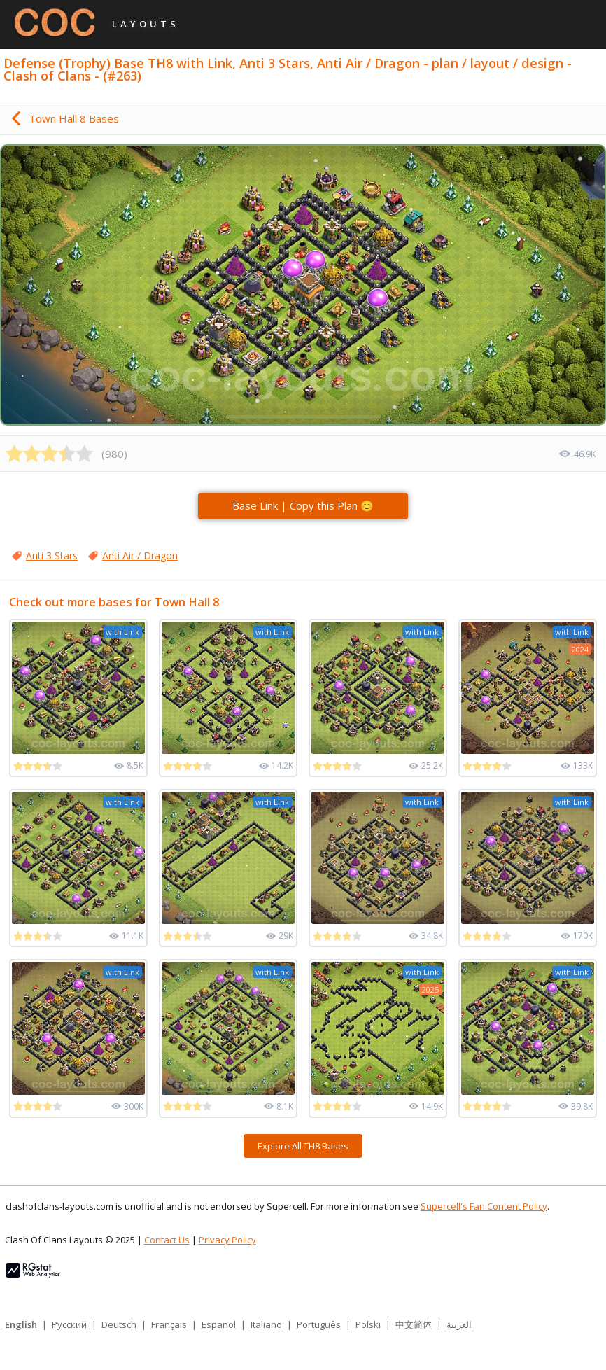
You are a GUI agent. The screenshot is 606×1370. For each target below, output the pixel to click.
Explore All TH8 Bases (303, 1146)
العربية (459, 1324)
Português (319, 1324)
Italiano (266, 1324)
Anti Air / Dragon (140, 555)
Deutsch (118, 1324)
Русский (69, 1324)
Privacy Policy (227, 1239)
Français (169, 1324)
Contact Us (167, 1239)
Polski (368, 1324)
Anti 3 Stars (52, 555)
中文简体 (413, 1324)
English (21, 1324)
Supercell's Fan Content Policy (484, 1206)
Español (219, 1324)
